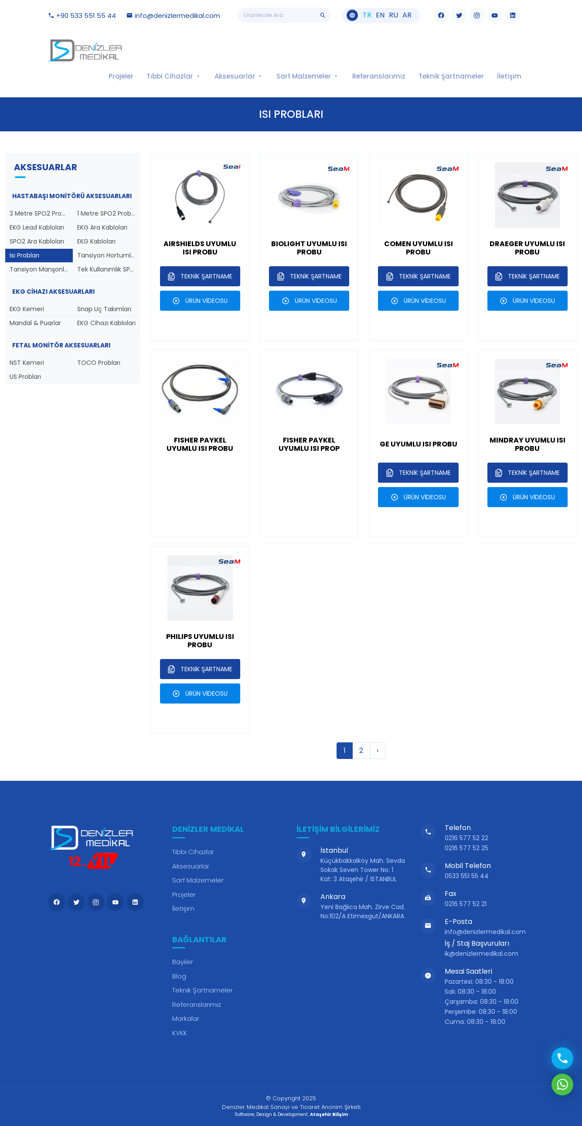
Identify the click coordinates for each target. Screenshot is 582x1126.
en (380, 15)
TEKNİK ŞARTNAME (199, 276)
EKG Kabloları (96, 241)
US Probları (25, 376)
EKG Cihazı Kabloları (106, 323)
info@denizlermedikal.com (173, 15)
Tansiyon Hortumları (107, 255)
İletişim (509, 76)
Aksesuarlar (238, 76)
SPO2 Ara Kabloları (37, 241)
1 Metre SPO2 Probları (108, 213)
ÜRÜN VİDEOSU (200, 300)
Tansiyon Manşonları (40, 269)
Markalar (185, 1018)
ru (393, 15)
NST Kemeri (27, 362)
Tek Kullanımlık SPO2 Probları (108, 269)
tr (367, 15)
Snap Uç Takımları (104, 309)
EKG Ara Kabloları (102, 227)
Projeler (121, 76)
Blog (179, 976)
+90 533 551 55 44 (82, 15)
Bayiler (182, 961)
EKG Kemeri (27, 309)
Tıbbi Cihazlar (173, 76)
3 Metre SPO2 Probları (41, 213)
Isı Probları (24, 255)
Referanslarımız (378, 76)
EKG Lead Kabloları (37, 227)
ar (407, 15)
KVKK (179, 1032)
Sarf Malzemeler (307, 76)
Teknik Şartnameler (451, 76)
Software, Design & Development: (291, 1114)
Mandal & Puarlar (35, 323)
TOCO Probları (98, 362)
